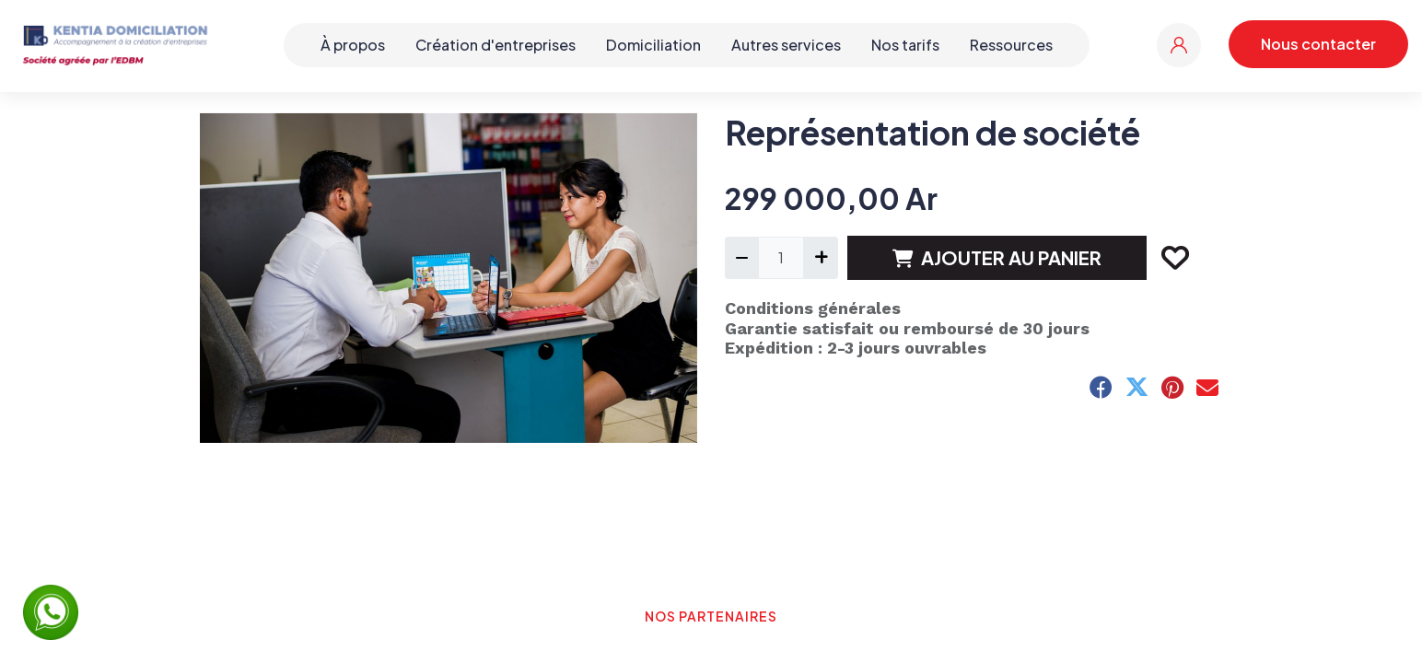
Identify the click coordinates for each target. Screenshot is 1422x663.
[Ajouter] (820, 258)
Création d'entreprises (495, 44)
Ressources (1011, 44)
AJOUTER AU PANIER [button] (996, 257)
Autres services (786, 44)
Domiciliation (653, 44)
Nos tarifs (905, 44)
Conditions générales (813, 308)
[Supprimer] (742, 258)
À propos (353, 44)
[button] (1174, 257)
